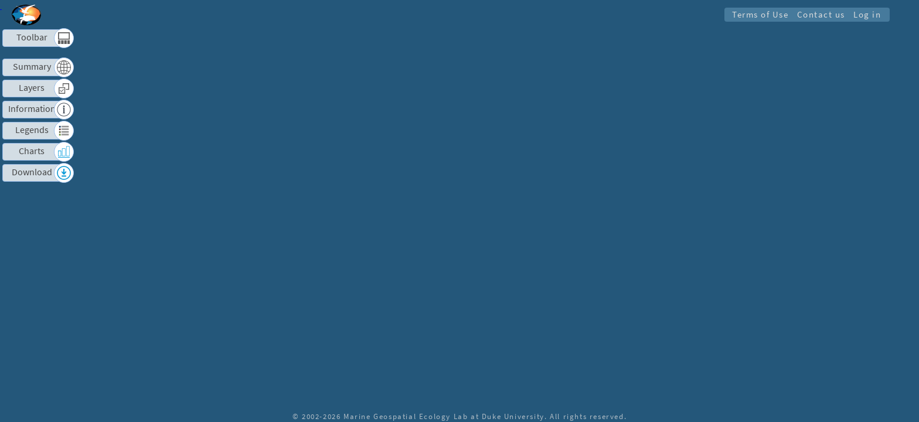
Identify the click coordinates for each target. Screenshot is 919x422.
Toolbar (31, 37)
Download (32, 172)
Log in (867, 14)
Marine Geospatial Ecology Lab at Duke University (443, 416)
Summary (32, 67)
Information (32, 109)
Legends (32, 130)
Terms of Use (759, 14)
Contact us (821, 14)
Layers (32, 88)
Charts (32, 151)
